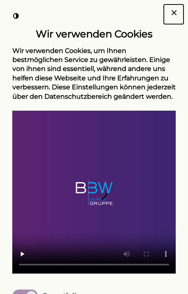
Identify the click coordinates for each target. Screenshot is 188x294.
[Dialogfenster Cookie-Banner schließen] (173, 14)
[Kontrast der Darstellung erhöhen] (16, 16)
